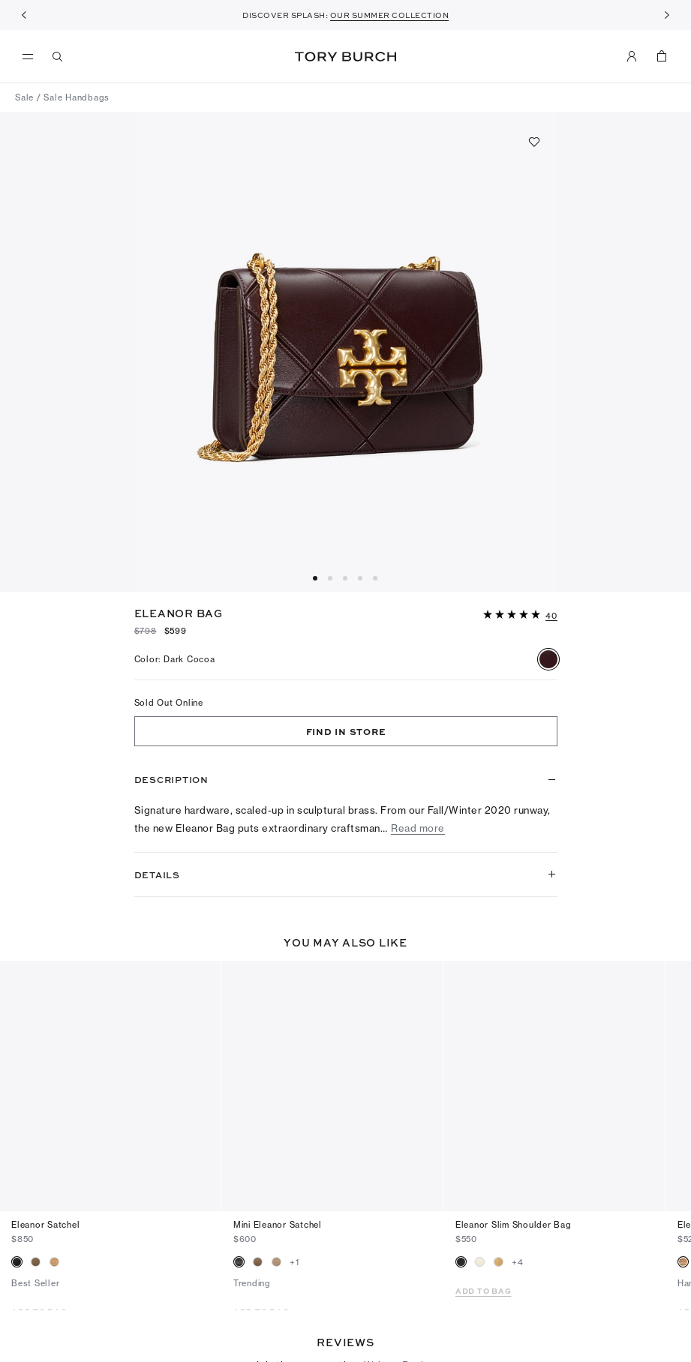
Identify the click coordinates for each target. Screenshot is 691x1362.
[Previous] (24, 15)
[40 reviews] (551, 616)
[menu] (31, 57)
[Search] (58, 56)
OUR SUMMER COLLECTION (389, 15)
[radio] (548, 659)
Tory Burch (345, 57)
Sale (24, 97)
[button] (520, 613)
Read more (418, 828)
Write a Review (400, 1304)
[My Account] (632, 56)
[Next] (666, 15)
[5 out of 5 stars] (513, 615)
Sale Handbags (77, 97)
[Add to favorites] (534, 142)
